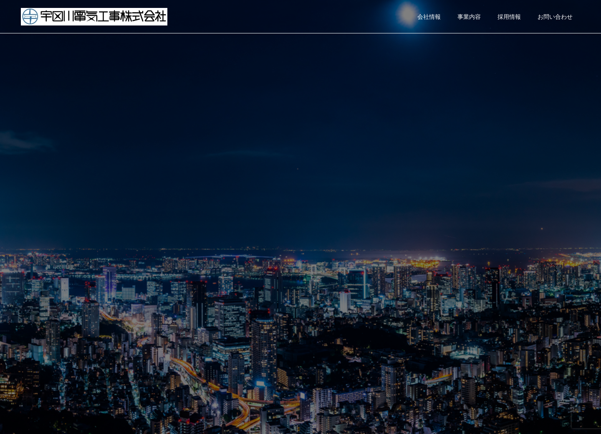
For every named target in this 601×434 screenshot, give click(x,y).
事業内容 (469, 16)
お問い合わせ (555, 16)
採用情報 (509, 16)
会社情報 (429, 16)
